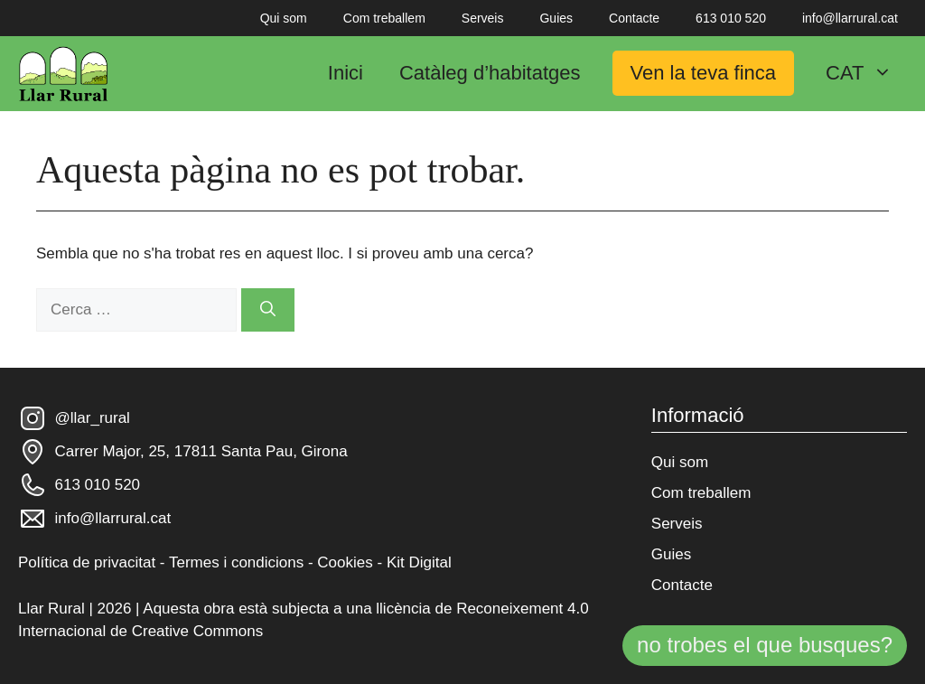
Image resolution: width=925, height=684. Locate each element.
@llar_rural (92, 417)
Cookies (344, 562)
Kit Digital (419, 562)
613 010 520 (731, 18)
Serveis (483, 18)
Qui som (283, 18)
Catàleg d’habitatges (490, 72)
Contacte (634, 18)
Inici (345, 72)
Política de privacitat (86, 562)
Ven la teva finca (703, 72)
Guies (556, 18)
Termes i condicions (236, 562)
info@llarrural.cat (850, 18)
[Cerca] (267, 310)
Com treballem (384, 18)
